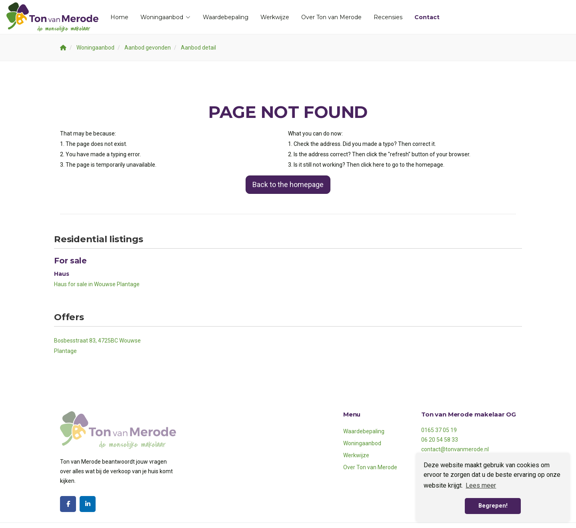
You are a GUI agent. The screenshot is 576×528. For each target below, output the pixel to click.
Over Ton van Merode (331, 17)
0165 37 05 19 (439, 430)
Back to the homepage (288, 184)
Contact (427, 17)
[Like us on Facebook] (68, 504)
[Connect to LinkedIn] (88, 504)
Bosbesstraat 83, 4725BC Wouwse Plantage (97, 345)
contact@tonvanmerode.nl (455, 449)
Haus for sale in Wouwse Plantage (97, 284)
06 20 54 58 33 (439, 439)
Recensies (388, 17)
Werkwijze (274, 17)
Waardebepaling (225, 17)
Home (119, 17)
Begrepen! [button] (493, 505)
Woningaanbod (165, 17)
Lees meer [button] (481, 485)
